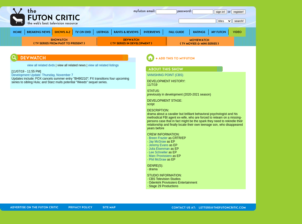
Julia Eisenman (159, 149)
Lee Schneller (158, 152)
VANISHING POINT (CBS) (165, 75)
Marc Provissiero (160, 156)
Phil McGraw (157, 159)
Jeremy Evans (158, 145)
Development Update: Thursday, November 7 (42, 75)
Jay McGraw (157, 141)
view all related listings (103, 65)
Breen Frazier (158, 138)
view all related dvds (41, 65)
